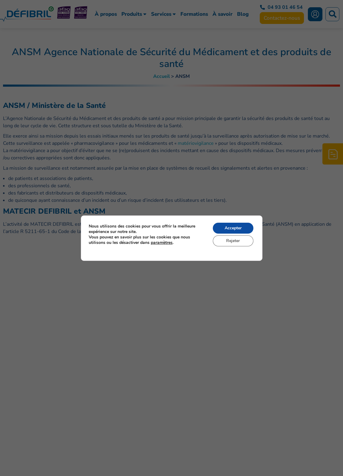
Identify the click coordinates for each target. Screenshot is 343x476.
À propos (106, 14)
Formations (194, 14)
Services (163, 14)
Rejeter (233, 241)
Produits (134, 14)
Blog (243, 14)
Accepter (232, 228)
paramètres (162, 242)
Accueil (161, 76)
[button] (332, 14)
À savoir (223, 14)
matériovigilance (196, 143)
